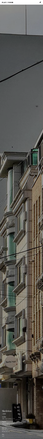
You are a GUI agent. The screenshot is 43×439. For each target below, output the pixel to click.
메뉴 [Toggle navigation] (40, 2)
